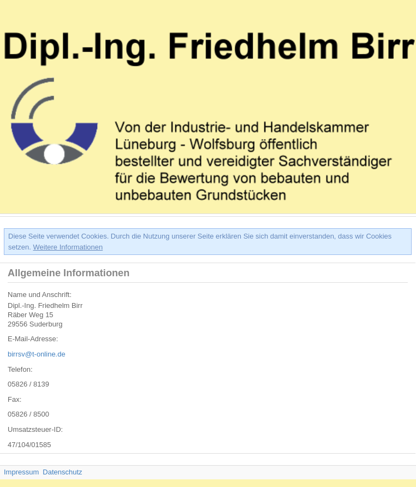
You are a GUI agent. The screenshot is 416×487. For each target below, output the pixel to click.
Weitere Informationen (68, 247)
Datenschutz (62, 472)
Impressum (21, 472)
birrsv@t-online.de (37, 354)
